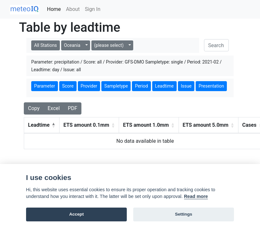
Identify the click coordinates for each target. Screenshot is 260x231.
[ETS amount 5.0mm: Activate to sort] (208, 125)
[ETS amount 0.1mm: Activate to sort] (89, 125)
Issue (186, 86)
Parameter (44, 86)
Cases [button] (249, 125)
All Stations (45, 45)
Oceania (72, 45)
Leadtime (164, 86)
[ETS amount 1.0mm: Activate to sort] (149, 125)
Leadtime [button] (39, 125)
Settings (183, 214)
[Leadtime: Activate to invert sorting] (42, 125)
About (73, 9)
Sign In (92, 9)
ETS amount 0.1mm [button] (86, 125)
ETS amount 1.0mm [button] (146, 125)
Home (54, 9)
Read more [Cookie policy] (196, 196)
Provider (89, 86)
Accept (76, 214)
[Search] (216, 45)
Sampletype (116, 86)
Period (141, 86)
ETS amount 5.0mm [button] (205, 125)
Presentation (211, 86)
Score (68, 86)
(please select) (109, 45)
